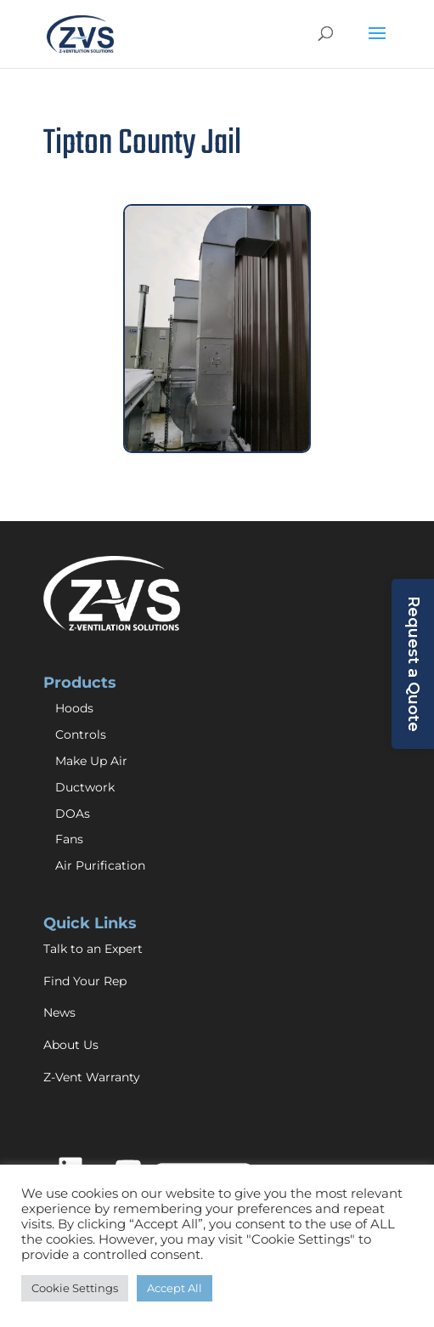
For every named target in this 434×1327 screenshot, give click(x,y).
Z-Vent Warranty (91, 1077)
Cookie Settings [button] (74, 1288)
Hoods (74, 708)
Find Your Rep (85, 981)
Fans (69, 839)
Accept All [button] (174, 1288)
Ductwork (85, 787)
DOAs (72, 813)
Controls (80, 734)
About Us (71, 1044)
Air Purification (100, 865)
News (59, 1012)
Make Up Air (91, 760)
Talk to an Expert (93, 948)
